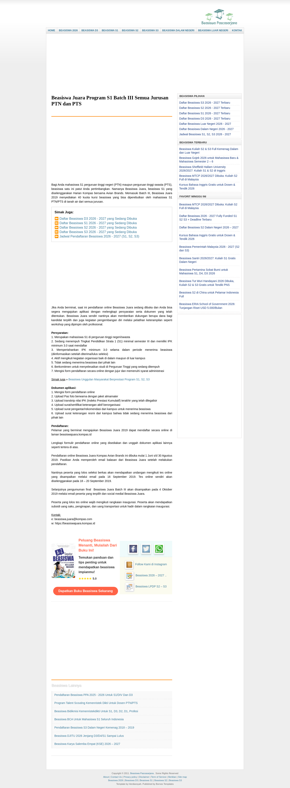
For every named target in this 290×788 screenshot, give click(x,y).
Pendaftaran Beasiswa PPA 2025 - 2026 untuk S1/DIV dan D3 (93, 694)
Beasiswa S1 (146, 780)
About (106, 777)
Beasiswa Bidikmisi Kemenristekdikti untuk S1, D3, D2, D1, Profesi (96, 711)
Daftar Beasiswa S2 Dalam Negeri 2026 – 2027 (208, 227)
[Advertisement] (144, 64)
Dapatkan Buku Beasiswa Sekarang (85, 591)
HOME (51, 30)
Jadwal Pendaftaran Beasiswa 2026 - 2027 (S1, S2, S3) (99, 236)
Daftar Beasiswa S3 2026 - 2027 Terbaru (204, 102)
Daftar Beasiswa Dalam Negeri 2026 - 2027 (206, 129)
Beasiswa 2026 (115, 780)
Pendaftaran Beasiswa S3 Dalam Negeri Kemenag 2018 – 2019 (94, 727)
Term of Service (158, 777)
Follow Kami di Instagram (151, 564)
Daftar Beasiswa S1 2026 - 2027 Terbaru (204, 113)
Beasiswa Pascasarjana (142, 773)
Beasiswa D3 (131, 780)
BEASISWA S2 (130, 30)
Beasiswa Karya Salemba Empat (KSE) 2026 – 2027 (87, 743)
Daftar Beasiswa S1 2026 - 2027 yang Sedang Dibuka (98, 223)
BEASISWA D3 (89, 30)
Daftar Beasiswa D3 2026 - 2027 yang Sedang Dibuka (98, 218)
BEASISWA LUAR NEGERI (213, 30)
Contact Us (116, 777)
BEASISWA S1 (110, 30)
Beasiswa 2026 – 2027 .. (151, 575)
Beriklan (172, 777)
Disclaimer (144, 777)
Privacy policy (130, 777)
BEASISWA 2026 (68, 30)
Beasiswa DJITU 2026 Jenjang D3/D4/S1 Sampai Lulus (89, 735)
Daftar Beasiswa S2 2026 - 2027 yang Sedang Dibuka (98, 227)
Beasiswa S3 (175, 780)
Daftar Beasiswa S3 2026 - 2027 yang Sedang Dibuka (98, 232)
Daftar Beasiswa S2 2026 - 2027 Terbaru (204, 107)
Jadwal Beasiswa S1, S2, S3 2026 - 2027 (205, 134)
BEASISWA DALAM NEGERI (178, 30)
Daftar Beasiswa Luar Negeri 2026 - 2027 (205, 123)
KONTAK (237, 30)
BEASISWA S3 (150, 30)
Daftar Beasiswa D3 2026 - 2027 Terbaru (204, 118)
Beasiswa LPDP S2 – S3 (151, 586)
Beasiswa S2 (160, 780)
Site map (182, 777)
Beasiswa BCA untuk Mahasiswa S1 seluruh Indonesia (89, 719)
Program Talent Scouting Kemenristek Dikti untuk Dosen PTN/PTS (96, 703)
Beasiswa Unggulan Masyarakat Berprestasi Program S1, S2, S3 (109, 379)
